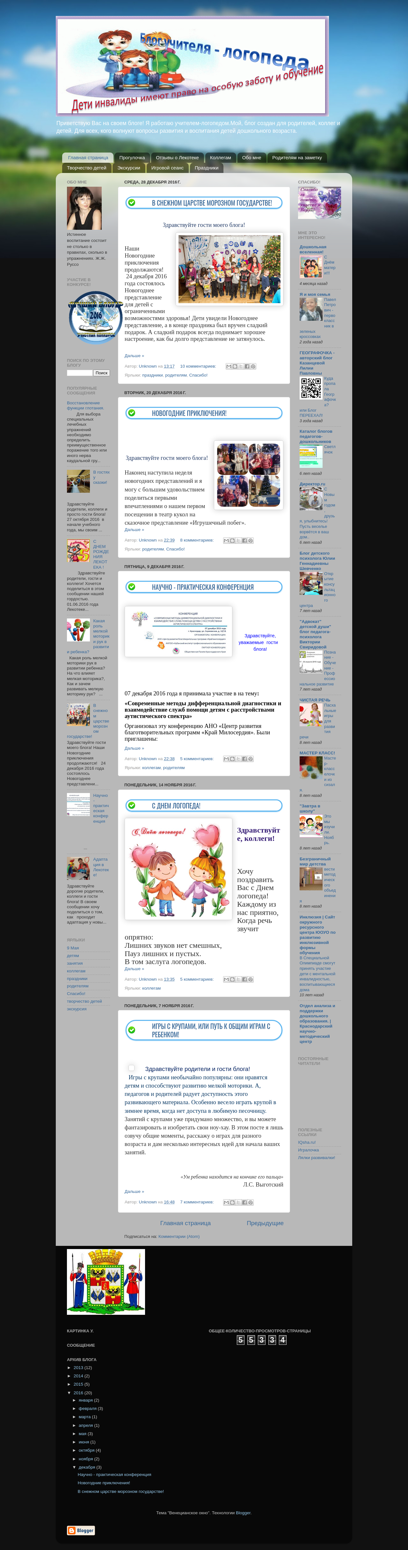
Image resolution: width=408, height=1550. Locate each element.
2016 (79, 1392)
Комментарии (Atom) (179, 1236)
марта (85, 1416)
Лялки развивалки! (316, 1157)
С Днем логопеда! (176, 805)
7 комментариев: (197, 1202)
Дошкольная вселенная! (313, 249)
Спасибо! (198, 375)
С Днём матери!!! (330, 265)
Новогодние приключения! (189, 413)
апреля (86, 1425)
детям (73, 955)
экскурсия (76, 1009)
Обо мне (251, 157)
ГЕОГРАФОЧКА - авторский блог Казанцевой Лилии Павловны (317, 363)
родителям (176, 375)
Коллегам (220, 157)
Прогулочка (132, 157)
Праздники (206, 167)
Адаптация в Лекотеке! (101, 867)
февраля (88, 1408)
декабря (87, 1467)
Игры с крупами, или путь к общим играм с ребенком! (211, 1030)
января (86, 1400)
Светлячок (330, 449)
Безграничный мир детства (315, 861)
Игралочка (308, 1150)
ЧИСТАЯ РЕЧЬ (315, 700)
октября (87, 1450)
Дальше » (134, 355)
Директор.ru (312, 484)
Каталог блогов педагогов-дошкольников (316, 436)
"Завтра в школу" (310, 808)
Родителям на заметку (297, 157)
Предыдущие (265, 1223)
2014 (79, 1376)
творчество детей (84, 1001)
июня (84, 1442)
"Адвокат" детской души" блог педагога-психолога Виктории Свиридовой (315, 634)
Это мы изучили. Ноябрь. (329, 829)
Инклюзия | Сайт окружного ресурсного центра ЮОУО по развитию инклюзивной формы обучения (318, 935)
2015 (79, 1384)
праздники (152, 375)
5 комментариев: (197, 758)
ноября (86, 1458)
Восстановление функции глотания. (85, 405)
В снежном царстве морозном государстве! (212, 202)
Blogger (243, 1512)
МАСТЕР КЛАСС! (317, 753)
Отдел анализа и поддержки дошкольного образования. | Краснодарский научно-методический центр (317, 1023)
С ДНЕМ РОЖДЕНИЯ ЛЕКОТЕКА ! (101, 554)
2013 (79, 1367)
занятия (75, 963)
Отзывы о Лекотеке (177, 157)
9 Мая (73, 948)
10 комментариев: (198, 366)
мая (83, 1433)
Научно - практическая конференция (203, 587)
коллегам (151, 767)
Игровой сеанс (167, 167)
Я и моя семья (315, 294)
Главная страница (88, 157)
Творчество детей (86, 167)
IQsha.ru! (307, 1142)
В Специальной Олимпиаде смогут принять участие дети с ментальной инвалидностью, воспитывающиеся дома (317, 973)
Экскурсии (128, 167)
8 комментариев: (197, 540)
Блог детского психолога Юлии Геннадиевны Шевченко (317, 561)
